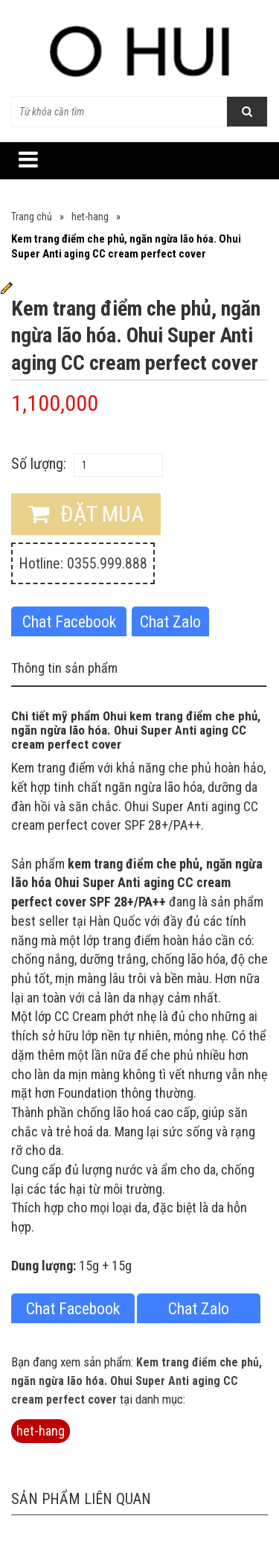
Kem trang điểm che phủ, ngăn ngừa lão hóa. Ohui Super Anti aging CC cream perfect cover (136, 1381)
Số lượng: (38, 464)
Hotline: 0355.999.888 (83, 563)
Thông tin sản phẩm (64, 668)
